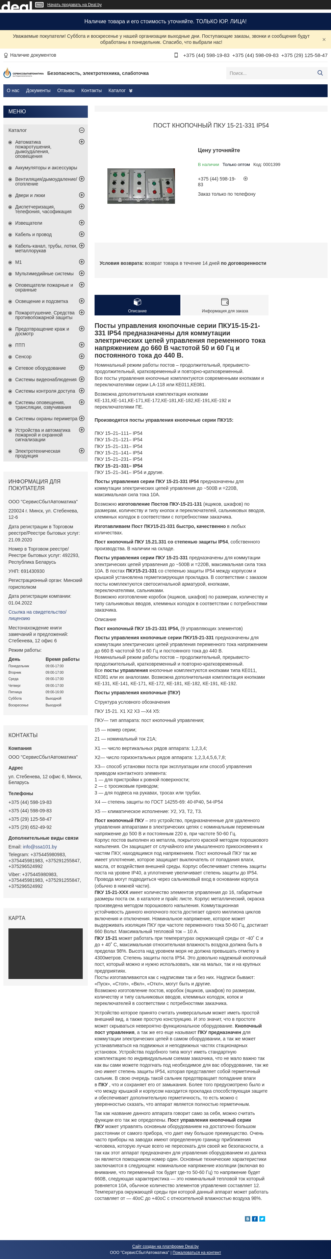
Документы (38, 90)
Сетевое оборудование (40, 368)
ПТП (20, 345)
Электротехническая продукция (37, 453)
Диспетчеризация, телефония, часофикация (43, 209)
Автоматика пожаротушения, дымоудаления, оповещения (33, 149)
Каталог (117, 90)
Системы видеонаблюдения (46, 379)
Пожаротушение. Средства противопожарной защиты (45, 315)
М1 (18, 262)
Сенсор (23, 356)
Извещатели (28, 223)
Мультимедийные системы (44, 273)
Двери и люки (30, 195)
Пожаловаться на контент (197, 1252)
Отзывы (65, 90)
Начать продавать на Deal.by (74, 4)
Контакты (91, 90)
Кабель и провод (33, 234)
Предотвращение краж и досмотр (42, 331)
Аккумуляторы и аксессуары (46, 167)
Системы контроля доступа (45, 391)
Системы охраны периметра (46, 418)
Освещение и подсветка (41, 301)
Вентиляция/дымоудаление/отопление (46, 181)
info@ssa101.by (40, 846)
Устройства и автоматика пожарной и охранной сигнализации (42, 434)
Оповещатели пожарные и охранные (44, 287)
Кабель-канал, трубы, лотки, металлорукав (46, 248)
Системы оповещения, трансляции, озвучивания (43, 405)
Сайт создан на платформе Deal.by (165, 1246)
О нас (13, 90)
